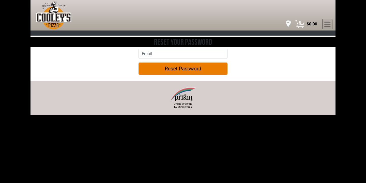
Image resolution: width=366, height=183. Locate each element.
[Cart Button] (300, 24)
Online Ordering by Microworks (183, 105)
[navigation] (287, 24)
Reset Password (183, 69)
